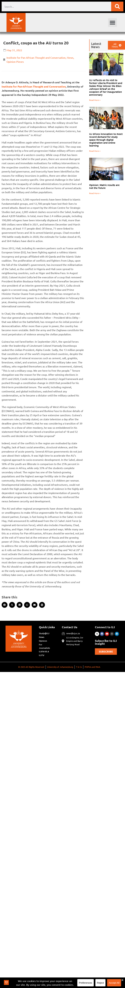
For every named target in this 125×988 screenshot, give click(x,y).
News (70, 57)
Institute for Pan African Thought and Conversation (36, 57)
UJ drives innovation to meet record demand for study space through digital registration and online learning (106, 139)
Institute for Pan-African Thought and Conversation (34, 86)
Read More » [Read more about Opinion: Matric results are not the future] (94, 193)
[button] (112, 22)
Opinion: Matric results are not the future (104, 186)
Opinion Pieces (15, 61)
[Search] (117, 6)
